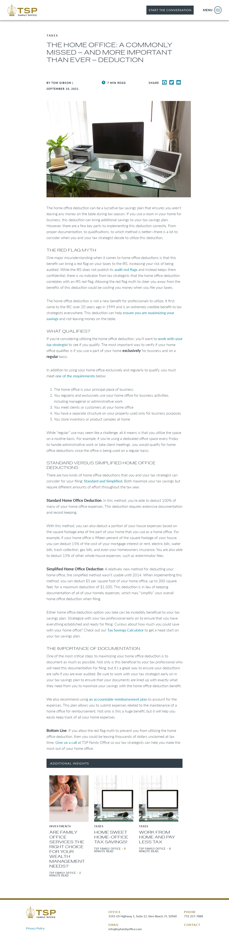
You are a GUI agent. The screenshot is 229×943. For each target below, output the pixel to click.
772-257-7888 (193, 916)
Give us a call (66, 742)
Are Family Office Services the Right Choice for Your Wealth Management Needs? (67, 849)
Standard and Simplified (103, 481)
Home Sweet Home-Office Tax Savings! (111, 837)
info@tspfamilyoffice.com (125, 929)
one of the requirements (75, 375)
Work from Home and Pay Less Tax (157, 837)
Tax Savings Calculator (125, 630)
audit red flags (125, 269)
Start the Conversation (170, 10)
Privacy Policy (35, 928)
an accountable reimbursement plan (118, 699)
